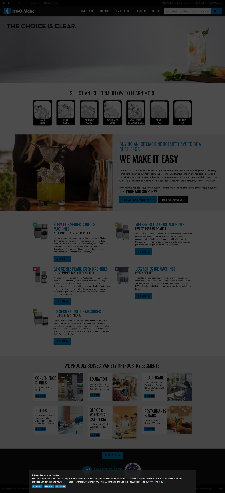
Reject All (49, 486)
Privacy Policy (156, 481)
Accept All (37, 486)
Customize (60, 486)
